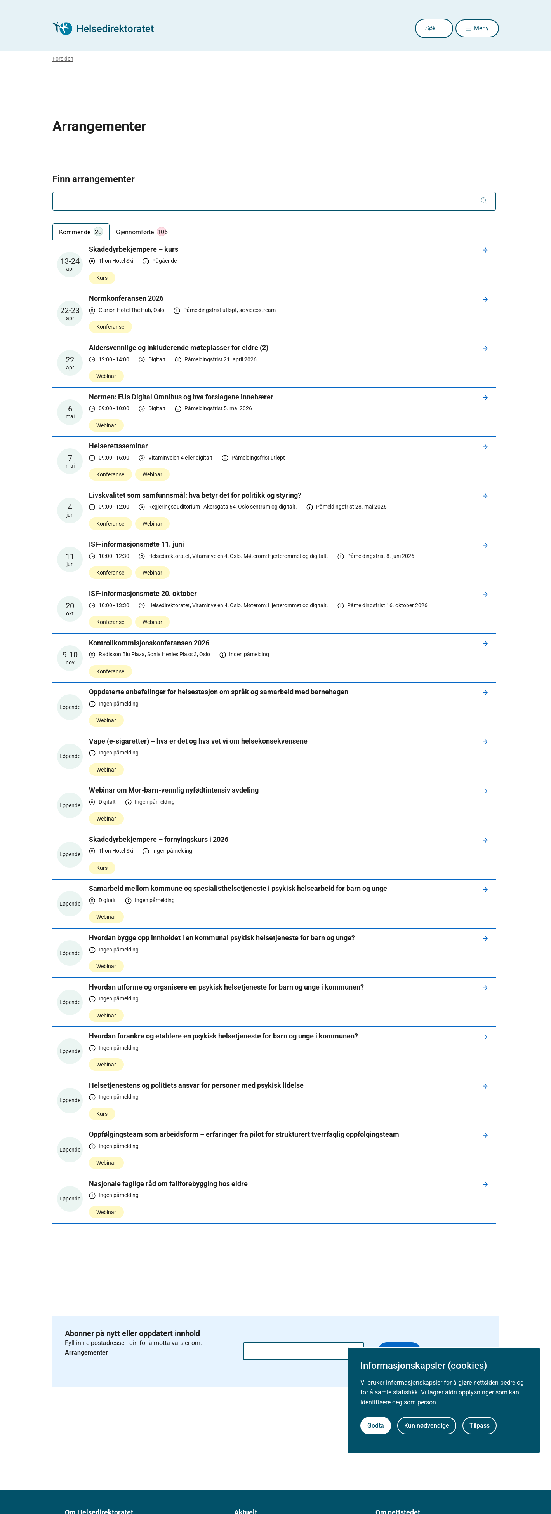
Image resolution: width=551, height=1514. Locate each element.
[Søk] (484, 201)
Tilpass (479, 1425)
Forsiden (62, 59)
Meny (481, 28)
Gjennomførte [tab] (142, 231)
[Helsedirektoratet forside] (108, 28)
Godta (375, 1425)
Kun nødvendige (426, 1425)
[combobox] (274, 201)
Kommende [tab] (81, 231)
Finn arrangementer (93, 179)
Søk (419, 28)
